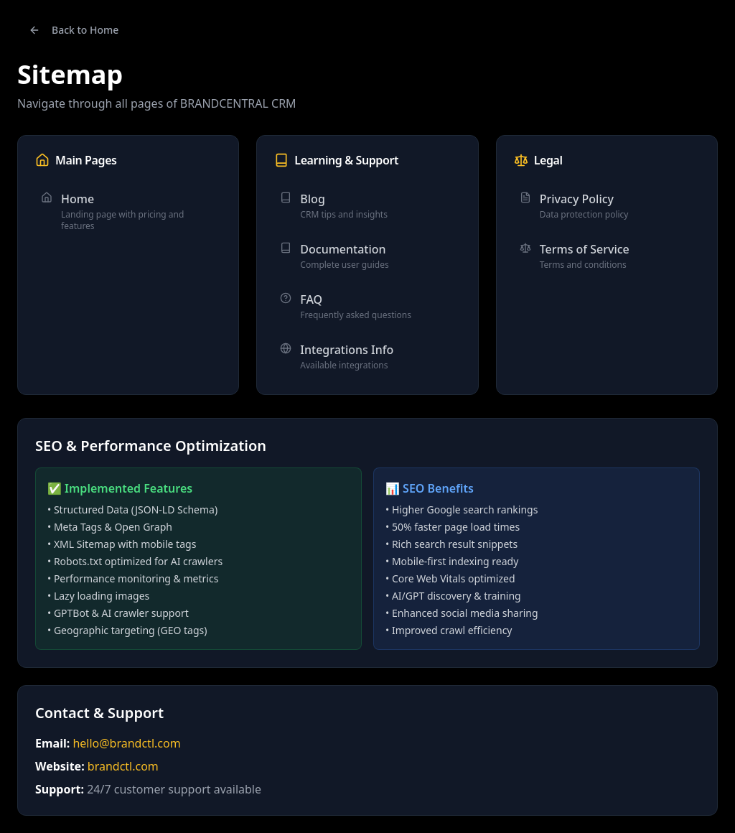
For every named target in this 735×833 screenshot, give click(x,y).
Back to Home (73, 30)
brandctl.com (123, 766)
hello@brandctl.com (126, 743)
